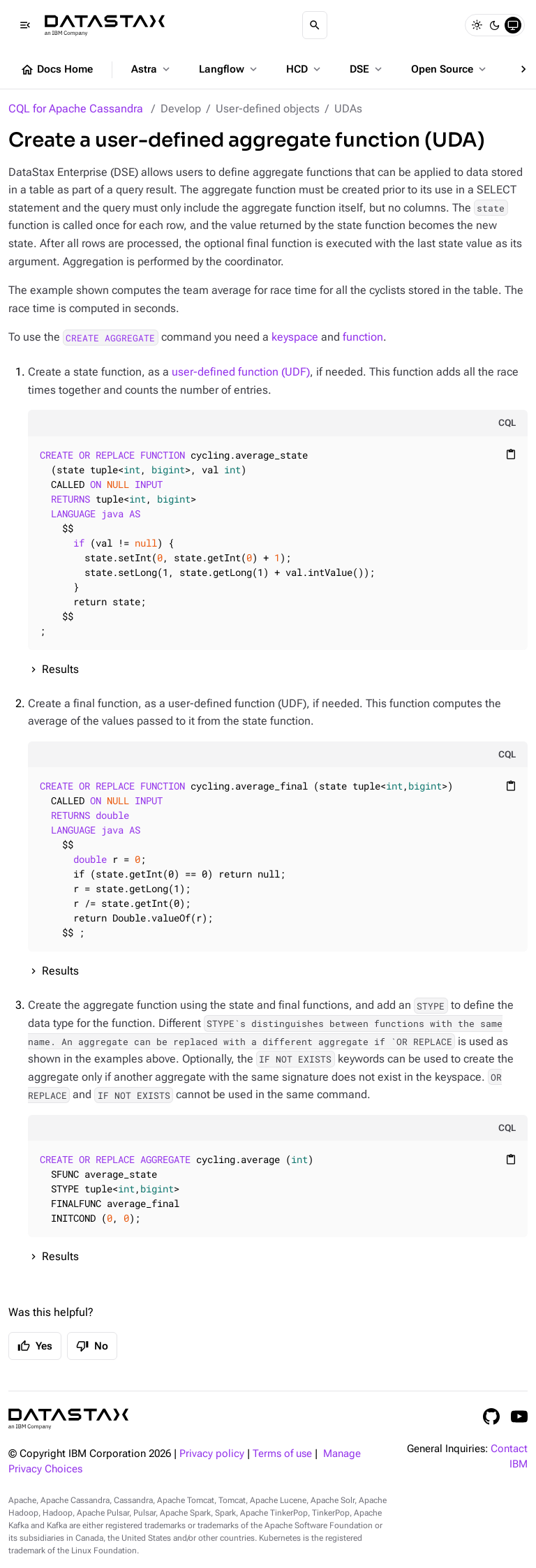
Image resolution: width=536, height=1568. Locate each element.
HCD (304, 69)
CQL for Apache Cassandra (75, 108)
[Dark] (494, 25)
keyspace (294, 336)
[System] (513, 25)
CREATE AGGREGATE (110, 337)
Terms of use (282, 1454)
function (363, 336)
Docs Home (56, 70)
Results (60, 669)
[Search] (314, 25)
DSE (367, 69)
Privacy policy (211, 1454)
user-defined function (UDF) (241, 371)
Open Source (450, 69)
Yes (34, 1346)
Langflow (229, 69)
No (92, 1346)
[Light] (476, 25)
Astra (151, 69)
